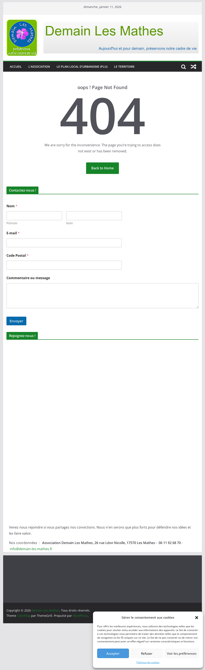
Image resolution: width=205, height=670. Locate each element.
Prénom (11, 223)
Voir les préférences (181, 653)
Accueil (16, 67)
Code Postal (17, 256)
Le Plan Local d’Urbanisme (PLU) (82, 67)
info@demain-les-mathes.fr (31, 549)
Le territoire (124, 67)
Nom (69, 223)
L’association (39, 67)
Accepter (113, 653)
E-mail (13, 233)
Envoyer (16, 321)
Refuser (146, 653)
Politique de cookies (147, 662)
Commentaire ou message (28, 278)
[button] (197, 618)
